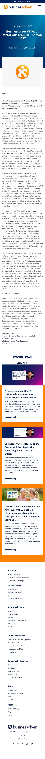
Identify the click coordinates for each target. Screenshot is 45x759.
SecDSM (9, 153)
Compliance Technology (16, 581)
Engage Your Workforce (16, 649)
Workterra (11, 595)
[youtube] (31, 743)
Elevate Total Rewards (15, 646)
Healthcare (11, 668)
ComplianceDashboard (16, 598)
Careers (10, 699)
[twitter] (22, 743)
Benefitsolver (12, 589)
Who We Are (12, 690)
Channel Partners (13, 614)
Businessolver (31, 113)
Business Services (14, 665)
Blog (9, 712)
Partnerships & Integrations (17, 621)
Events (10, 715)
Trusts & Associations (15, 677)
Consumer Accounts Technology (18, 578)
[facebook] (18, 743)
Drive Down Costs (14, 643)
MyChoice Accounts (15, 592)
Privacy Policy (22, 739)
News (9, 696)
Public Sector (12, 624)
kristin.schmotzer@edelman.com (15, 341)
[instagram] (27, 743)
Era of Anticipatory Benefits (22, 1)
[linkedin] (13, 743)
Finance (10, 617)
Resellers (11, 627)
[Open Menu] (39, 7)
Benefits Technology (14, 574)
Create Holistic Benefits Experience (19, 640)
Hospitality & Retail (14, 671)
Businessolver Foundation (16, 693)
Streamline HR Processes (16, 652)
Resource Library (13, 709)
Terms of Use (22, 735)
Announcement (22, 26)
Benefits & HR (12, 611)
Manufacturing (13, 674)
